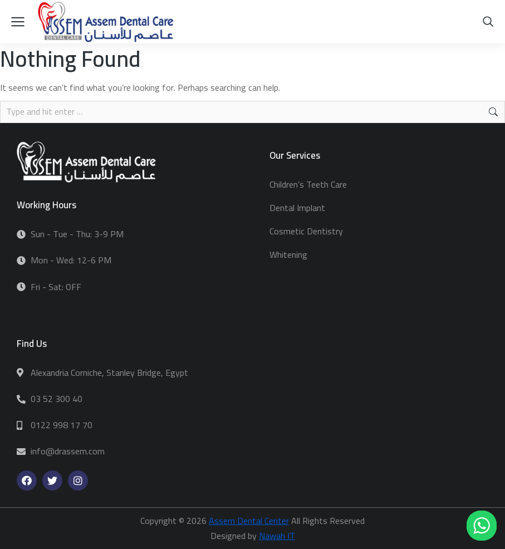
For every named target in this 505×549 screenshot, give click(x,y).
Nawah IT (277, 535)
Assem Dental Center (249, 520)
